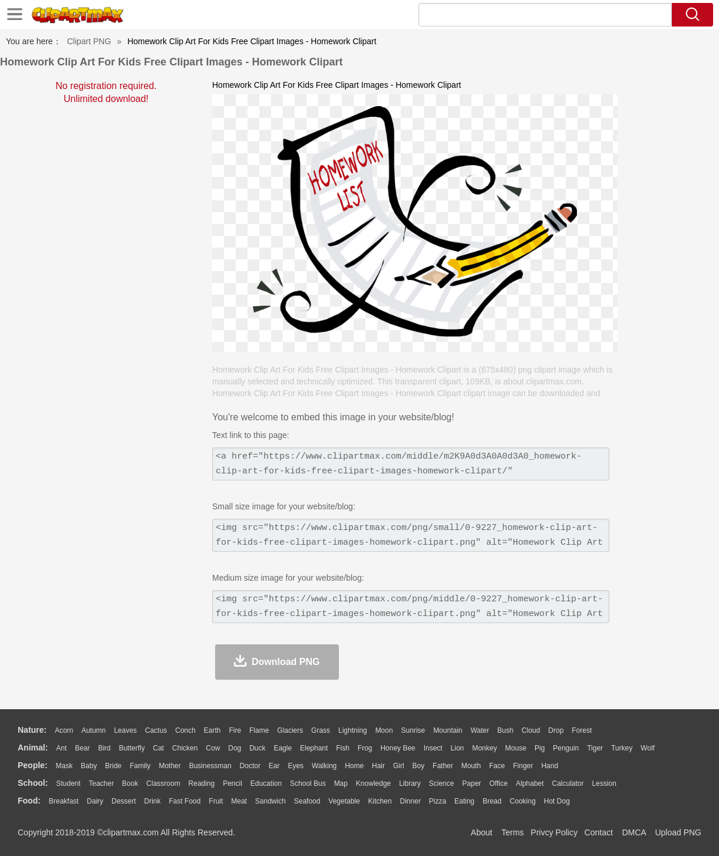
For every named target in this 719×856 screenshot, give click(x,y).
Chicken (184, 748)
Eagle (282, 748)
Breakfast (64, 801)
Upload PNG (678, 832)
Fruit (216, 801)
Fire (235, 730)
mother (169, 766)
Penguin (566, 748)
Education (266, 783)
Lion (457, 748)
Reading (202, 783)
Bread (492, 801)
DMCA (633, 832)
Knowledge (373, 783)
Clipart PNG (89, 41)
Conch (185, 730)
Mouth (471, 766)
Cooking (523, 801)
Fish (342, 748)
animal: (33, 747)
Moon (384, 730)
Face (497, 766)
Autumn (93, 730)
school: (33, 783)
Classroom (163, 783)
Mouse (515, 748)
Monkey (484, 748)
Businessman (210, 766)
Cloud (531, 730)
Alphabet (529, 783)
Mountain (447, 730)
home (354, 766)
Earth (212, 730)
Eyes (296, 766)
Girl (398, 766)
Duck (257, 748)
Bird (104, 748)
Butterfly (132, 748)
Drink (152, 801)
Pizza (437, 801)
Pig (540, 748)
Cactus (156, 730)
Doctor (250, 766)
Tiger (595, 748)
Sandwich (270, 801)
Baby (89, 766)
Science (441, 783)
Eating (464, 801)
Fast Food (184, 801)
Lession (604, 783)
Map (341, 783)
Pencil (232, 783)
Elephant (314, 748)
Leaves (125, 730)
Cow (213, 748)
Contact (599, 832)
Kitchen (380, 801)
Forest (582, 730)
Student (68, 783)
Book (130, 783)
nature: (32, 730)
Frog (365, 748)
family (140, 766)
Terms (513, 832)
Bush (505, 730)
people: (33, 765)
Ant (61, 748)
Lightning (352, 730)
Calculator (568, 783)
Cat (158, 748)
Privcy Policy (554, 832)
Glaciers (290, 730)
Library (410, 783)
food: (29, 800)
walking (324, 766)
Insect (433, 748)
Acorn (64, 730)
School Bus (308, 783)
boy (419, 766)
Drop (555, 730)
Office (498, 783)
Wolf (648, 748)
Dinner (410, 801)
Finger (523, 766)
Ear (274, 766)
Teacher (101, 783)
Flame (259, 730)
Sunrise (413, 730)
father (443, 766)
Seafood (307, 801)
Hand (549, 766)
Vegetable (344, 801)
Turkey (621, 748)
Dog (234, 748)
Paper (471, 783)
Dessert (123, 801)
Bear (82, 748)
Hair (378, 766)
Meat (239, 801)
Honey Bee (397, 748)
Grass (320, 730)
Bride (113, 766)
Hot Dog (557, 801)
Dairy (95, 801)
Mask (63, 766)
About (482, 832)
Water (479, 730)
